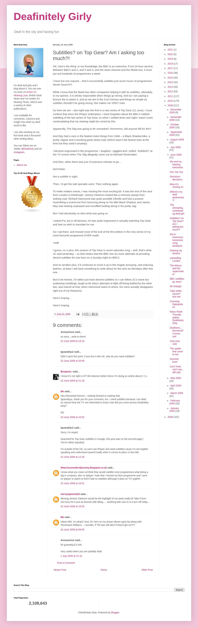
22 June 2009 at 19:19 (72, 341)
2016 (171, 72)
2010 (171, 100)
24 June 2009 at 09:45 (72, 529)
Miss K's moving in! (176, 186)
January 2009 (174, 410)
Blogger (115, 612)
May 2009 (175, 378)
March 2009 (176, 393)
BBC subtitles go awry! (177, 280)
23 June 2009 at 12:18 (72, 457)
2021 (171, 49)
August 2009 (177, 139)
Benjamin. (66, 371)
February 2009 (174, 402)
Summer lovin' (174, 360)
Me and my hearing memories (176, 164)
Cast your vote (175, 342)
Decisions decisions (176, 178)
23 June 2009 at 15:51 (72, 483)
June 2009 (175, 154)
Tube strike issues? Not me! (176, 294)
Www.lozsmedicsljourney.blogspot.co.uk (84, 467)
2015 (171, 77)
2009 (171, 105)
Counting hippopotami (176, 304)
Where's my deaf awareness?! (177, 196)
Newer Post (60, 569)
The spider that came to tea (176, 351)
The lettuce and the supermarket (177, 269)
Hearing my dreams (176, 252)
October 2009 (174, 126)
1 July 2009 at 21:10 (71, 556)
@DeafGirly (27, 148)
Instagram (19, 152)
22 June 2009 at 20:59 (72, 360)
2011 (171, 96)
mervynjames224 (70, 494)
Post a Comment (66, 562)
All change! (176, 286)
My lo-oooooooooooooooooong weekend (176, 240)
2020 (171, 54)
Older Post (147, 569)
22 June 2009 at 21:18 (72, 380)
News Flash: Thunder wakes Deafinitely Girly (176, 317)
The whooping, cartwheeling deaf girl (177, 209)
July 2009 (175, 147)
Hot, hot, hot (176, 172)
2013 (171, 86)
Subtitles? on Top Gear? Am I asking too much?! (177, 224)
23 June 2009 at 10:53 (72, 417)
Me (62, 391)
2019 (171, 58)
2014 (171, 82)
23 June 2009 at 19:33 (72, 506)
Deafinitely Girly (53, 16)
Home (104, 569)
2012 (171, 91)
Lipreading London (175, 259)
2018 (171, 63)
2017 (171, 68)
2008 (171, 417)
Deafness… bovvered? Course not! (176, 332)
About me (22, 165)
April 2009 (175, 385)
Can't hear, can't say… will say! (177, 369)
